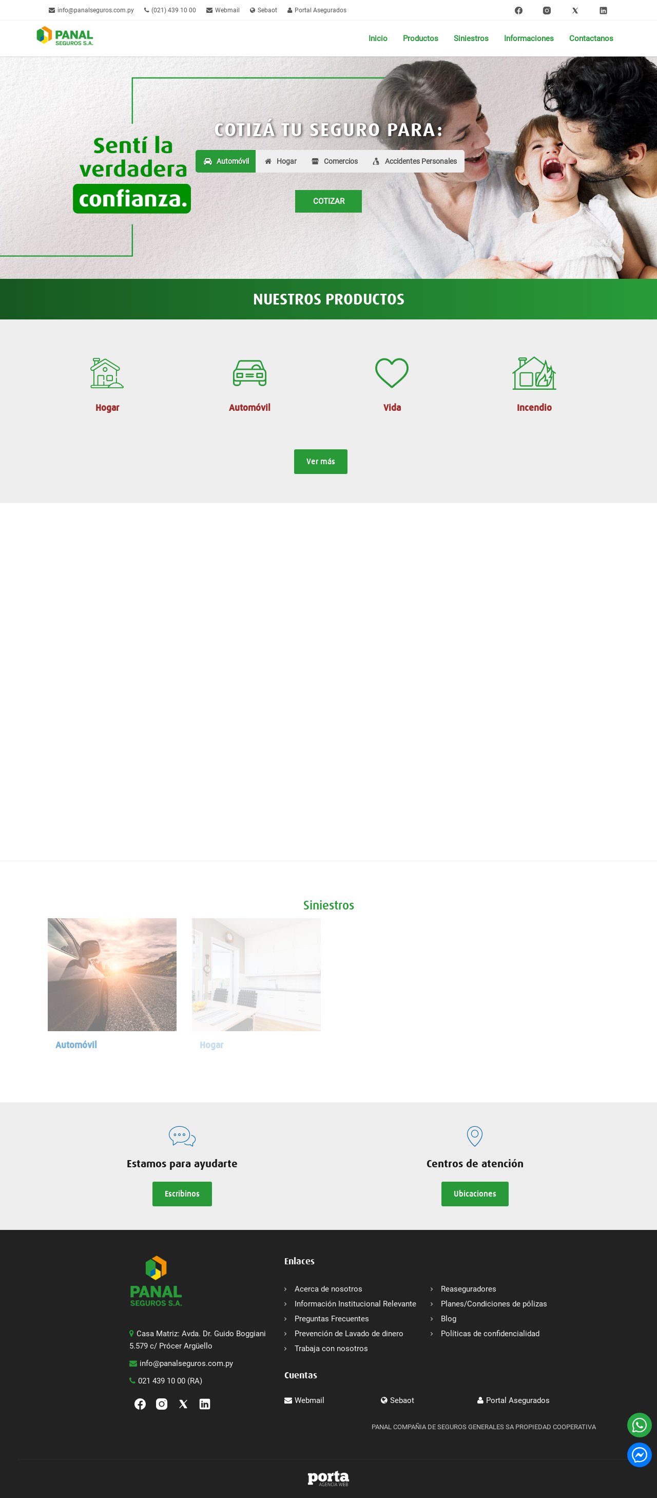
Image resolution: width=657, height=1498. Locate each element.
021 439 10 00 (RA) (165, 1381)
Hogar (280, 161)
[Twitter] (575, 10)
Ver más (320, 461)
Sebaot (263, 10)
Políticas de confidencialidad (490, 1333)
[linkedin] (603, 10)
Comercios (341, 161)
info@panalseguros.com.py (91, 10)
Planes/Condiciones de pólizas (494, 1304)
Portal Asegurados (316, 10)
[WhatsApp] (639, 1425)
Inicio (378, 38)
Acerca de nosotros (328, 1289)
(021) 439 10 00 (170, 10)
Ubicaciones (475, 1193)
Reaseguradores (468, 1289)
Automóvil (226, 161)
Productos (420, 38)
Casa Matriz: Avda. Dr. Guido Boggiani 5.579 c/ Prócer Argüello (197, 1340)
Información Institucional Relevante (355, 1304)
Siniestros (471, 38)
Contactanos (591, 38)
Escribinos (182, 1193)
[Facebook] (519, 10)
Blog (448, 1318)
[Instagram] (547, 10)
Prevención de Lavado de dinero (349, 1333)
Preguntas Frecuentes (332, 1318)
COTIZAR (328, 201)
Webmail (223, 10)
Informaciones (529, 38)
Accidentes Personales (421, 161)
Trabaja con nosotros (331, 1348)
